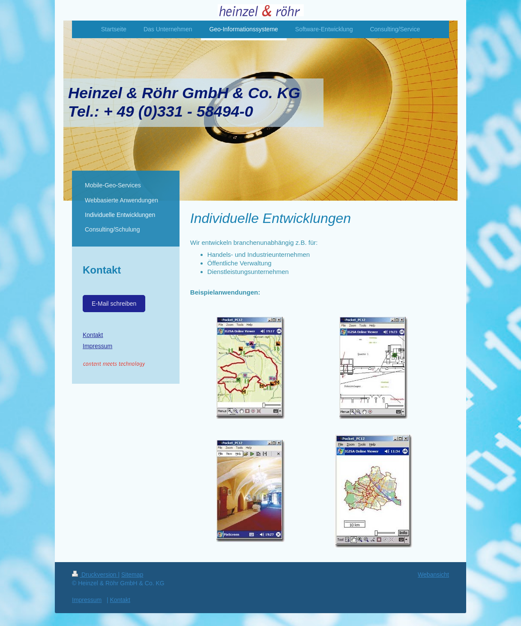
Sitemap (132, 574)
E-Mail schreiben (114, 303)
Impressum (97, 346)
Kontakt (93, 334)
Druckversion (95, 574)
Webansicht (433, 574)
